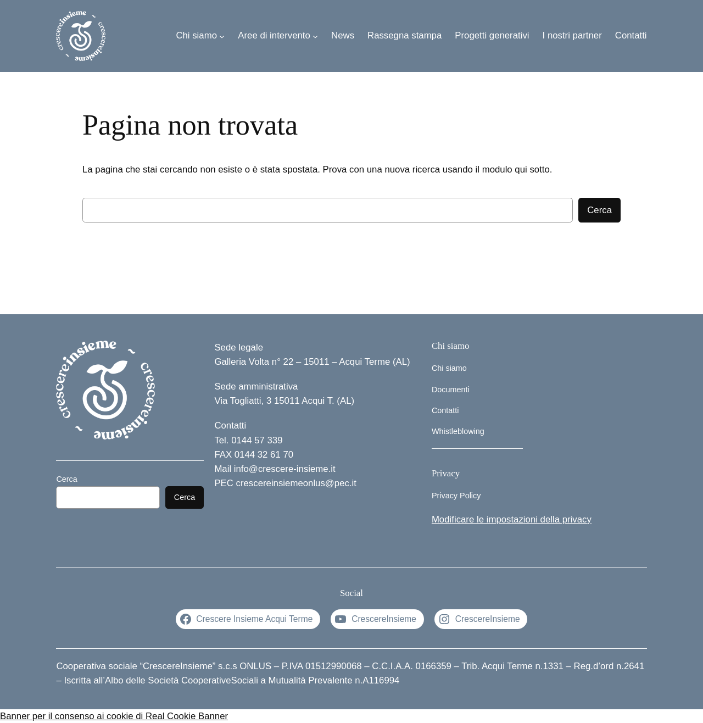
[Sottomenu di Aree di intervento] (315, 35)
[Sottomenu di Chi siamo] (222, 35)
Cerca (599, 210)
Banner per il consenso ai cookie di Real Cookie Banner (114, 716)
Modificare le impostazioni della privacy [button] (512, 519)
